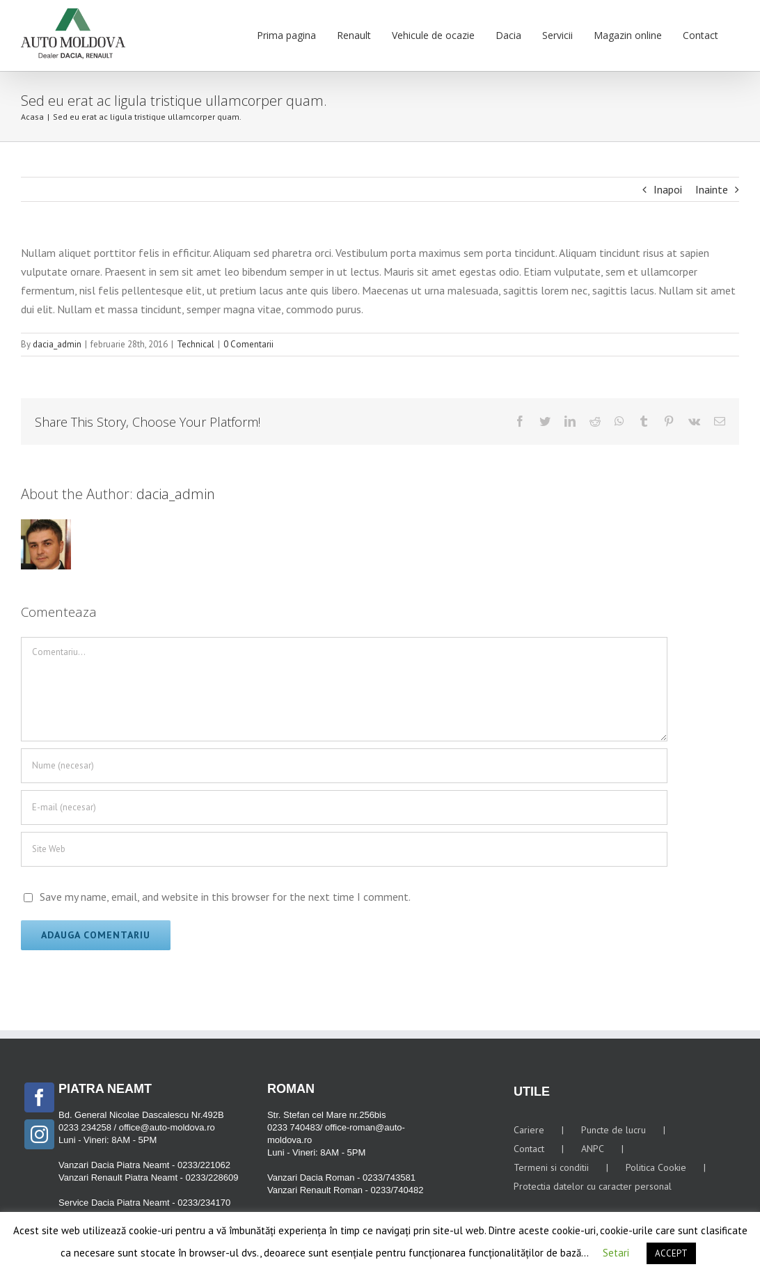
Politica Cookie (656, 1167)
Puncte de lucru (613, 1130)
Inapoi (668, 189)
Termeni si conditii (551, 1167)
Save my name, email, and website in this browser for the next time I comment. (225, 897)
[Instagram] (39, 1134)
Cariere (529, 1130)
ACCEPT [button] (671, 1253)
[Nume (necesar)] (344, 765)
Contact (529, 1148)
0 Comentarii (248, 344)
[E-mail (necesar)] (344, 807)
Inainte (711, 189)
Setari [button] (616, 1252)
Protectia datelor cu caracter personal (593, 1186)
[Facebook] (39, 1097)
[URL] (344, 849)
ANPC (592, 1148)
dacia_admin (57, 344)
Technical (195, 344)
